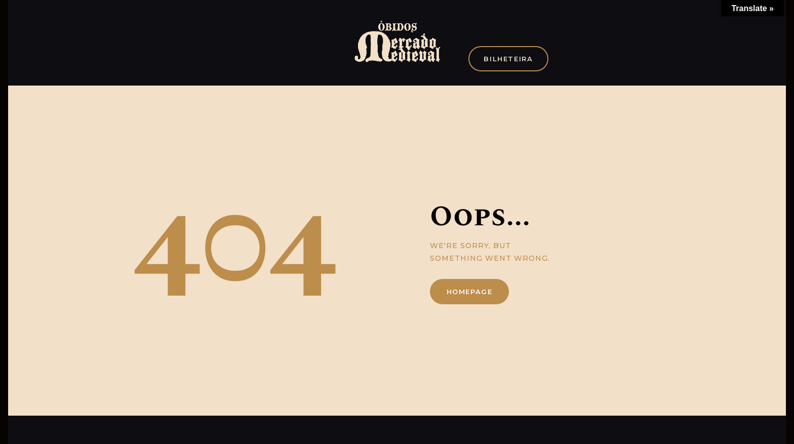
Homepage (470, 292)
